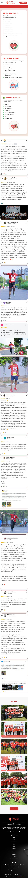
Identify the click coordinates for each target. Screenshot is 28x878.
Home (14, 837)
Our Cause (14, 842)
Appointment (23, 2)
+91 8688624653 (14, 868)
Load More (14, 809)
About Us (14, 839)
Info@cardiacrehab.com (15, 870)
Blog (14, 844)
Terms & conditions (14, 859)
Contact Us (14, 848)
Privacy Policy (14, 856)
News (14, 846)
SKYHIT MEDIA (20, 876)
